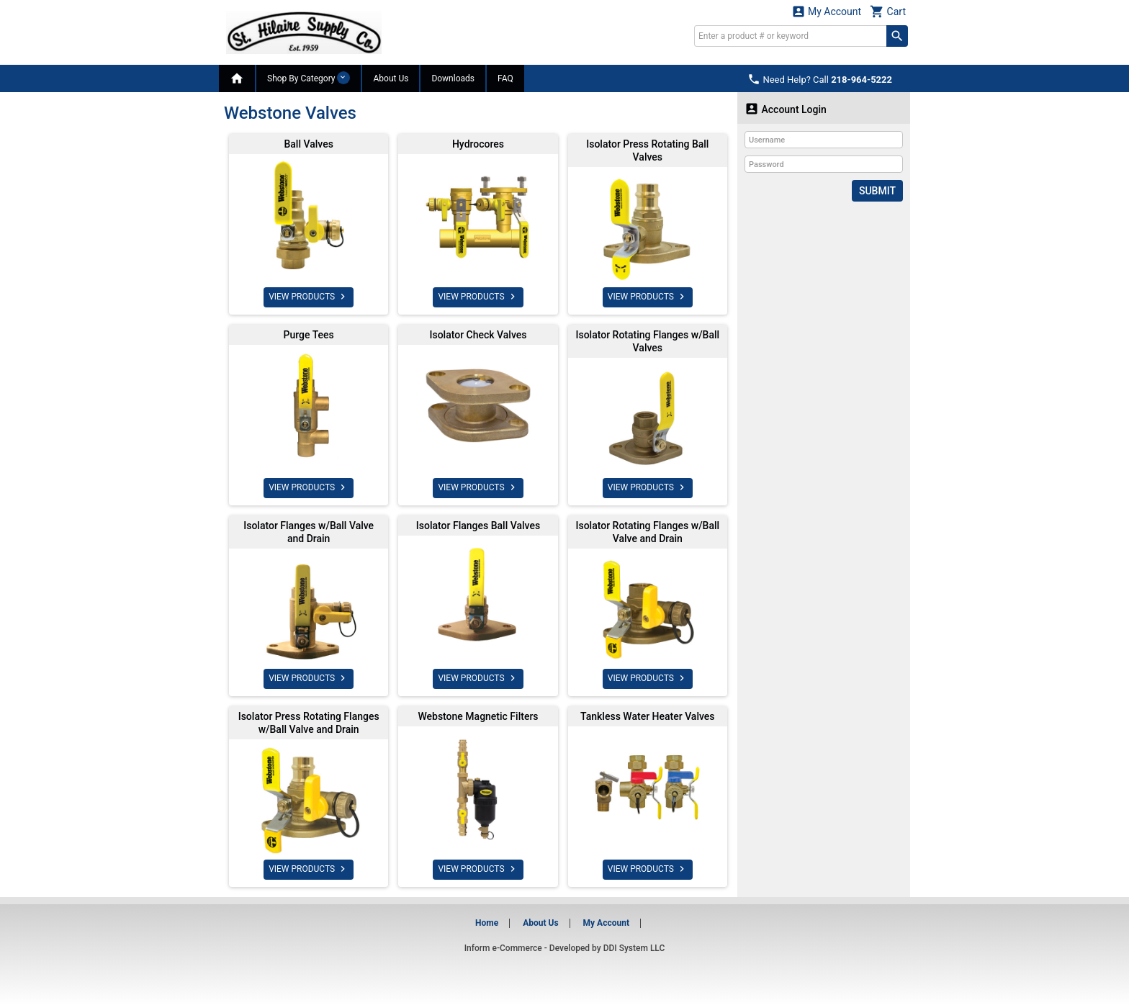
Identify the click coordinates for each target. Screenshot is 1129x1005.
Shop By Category (308, 77)
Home (486, 923)
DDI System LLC (634, 948)
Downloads (452, 78)
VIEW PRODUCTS (308, 296)
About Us (390, 78)
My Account (826, 11)
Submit (877, 191)
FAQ (505, 78)
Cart (888, 11)
